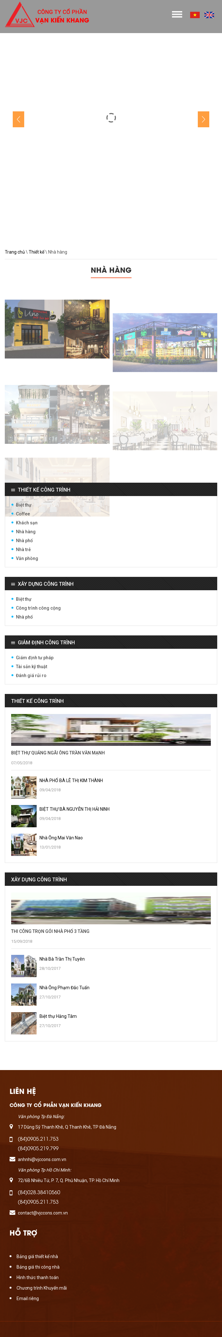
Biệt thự (24, 505)
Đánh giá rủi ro (31, 675)
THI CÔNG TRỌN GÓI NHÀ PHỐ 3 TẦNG (50, 931)
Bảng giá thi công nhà (38, 1267)
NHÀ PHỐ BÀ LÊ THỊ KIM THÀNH (71, 780)
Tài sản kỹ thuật (31, 666)
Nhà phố (24, 540)
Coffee (23, 513)
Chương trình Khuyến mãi (42, 1288)
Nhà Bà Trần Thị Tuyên (62, 959)
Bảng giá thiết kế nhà (37, 1256)
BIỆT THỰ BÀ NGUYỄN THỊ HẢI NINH (74, 809)
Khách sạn (27, 522)
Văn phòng (27, 558)
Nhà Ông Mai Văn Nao (61, 837)
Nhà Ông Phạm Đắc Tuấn (64, 987)
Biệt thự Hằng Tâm (58, 1016)
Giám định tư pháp (35, 657)
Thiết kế (36, 252)
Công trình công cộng (38, 608)
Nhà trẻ (23, 549)
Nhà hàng (26, 531)
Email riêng (28, 1298)
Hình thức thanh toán (38, 1277)
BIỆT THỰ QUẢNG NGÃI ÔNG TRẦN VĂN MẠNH (58, 752)
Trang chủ (15, 252)
